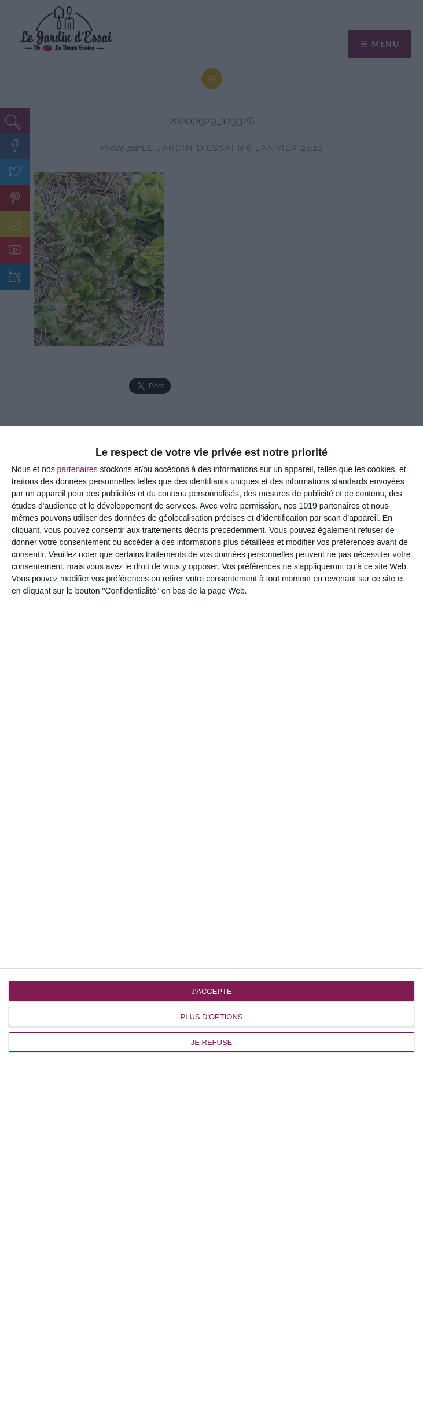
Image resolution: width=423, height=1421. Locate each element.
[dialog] (211, 923)
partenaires (77, 469)
